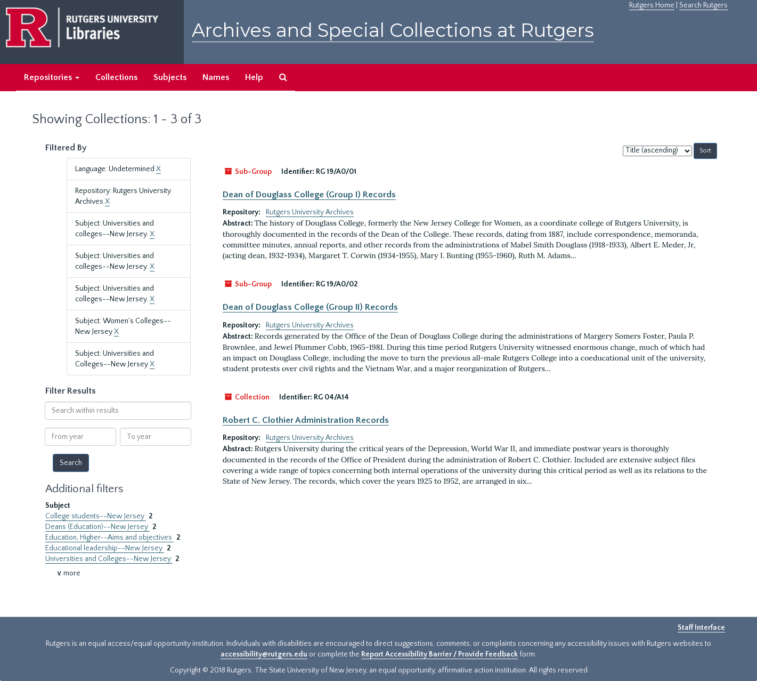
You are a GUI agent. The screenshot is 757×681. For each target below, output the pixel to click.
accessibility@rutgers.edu (264, 654)
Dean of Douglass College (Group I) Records (309, 194)
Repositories (51, 77)
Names (215, 77)
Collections (116, 77)
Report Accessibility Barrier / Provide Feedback (439, 654)
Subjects (169, 77)
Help (254, 77)
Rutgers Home (651, 5)
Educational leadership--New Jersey (104, 548)
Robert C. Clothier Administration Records (306, 420)
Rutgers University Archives (310, 212)
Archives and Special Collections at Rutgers (393, 30)
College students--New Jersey (95, 516)
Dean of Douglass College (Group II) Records (310, 307)
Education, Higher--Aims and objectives (109, 537)
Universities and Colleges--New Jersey (109, 559)
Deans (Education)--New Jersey (97, 527)
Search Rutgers (703, 5)
